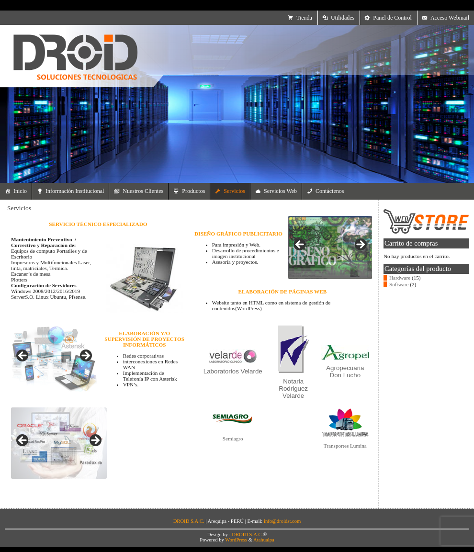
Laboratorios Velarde (232, 371)
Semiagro (233, 438)
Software (398, 284)
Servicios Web (280, 191)
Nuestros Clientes (143, 191)
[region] (54, 358)
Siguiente (85, 356)
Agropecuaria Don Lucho (345, 371)
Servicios (234, 191)
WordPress (236, 539)
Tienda (304, 17)
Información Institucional (74, 191)
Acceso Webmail (449, 17)
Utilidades (342, 17)
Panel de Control (392, 17)
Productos (193, 191)
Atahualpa (263, 539)
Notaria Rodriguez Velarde (293, 388)
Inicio (20, 191)
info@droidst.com (282, 521)
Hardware (399, 278)
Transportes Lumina (345, 446)
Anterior (23, 356)
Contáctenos (330, 191)
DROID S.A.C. (247, 534)
